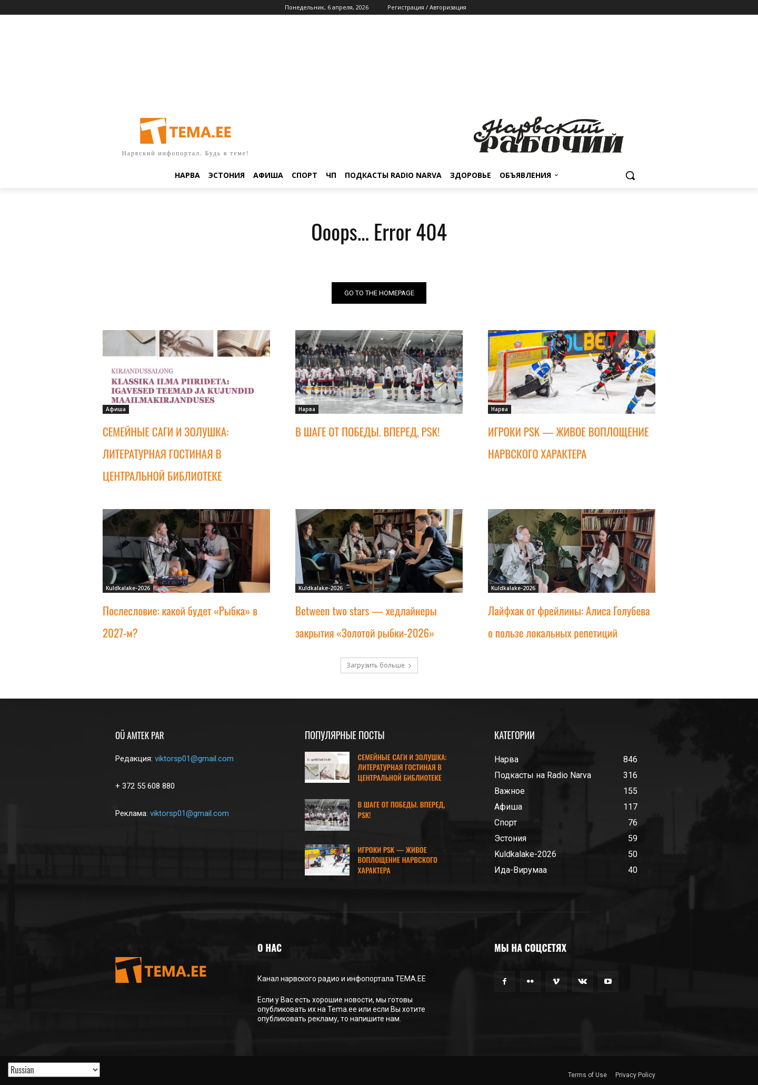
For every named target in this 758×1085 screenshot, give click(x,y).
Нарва (306, 409)
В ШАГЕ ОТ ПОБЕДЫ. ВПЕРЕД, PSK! (367, 431)
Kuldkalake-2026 (128, 588)
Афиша (116, 409)
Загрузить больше (379, 665)
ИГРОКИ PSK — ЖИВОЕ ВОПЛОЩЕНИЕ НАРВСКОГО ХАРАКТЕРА (397, 859)
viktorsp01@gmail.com (194, 758)
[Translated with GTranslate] (54, 1069)
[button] (630, 175)
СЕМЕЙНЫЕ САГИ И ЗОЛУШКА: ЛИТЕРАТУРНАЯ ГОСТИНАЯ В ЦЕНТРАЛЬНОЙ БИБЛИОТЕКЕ (165, 453)
